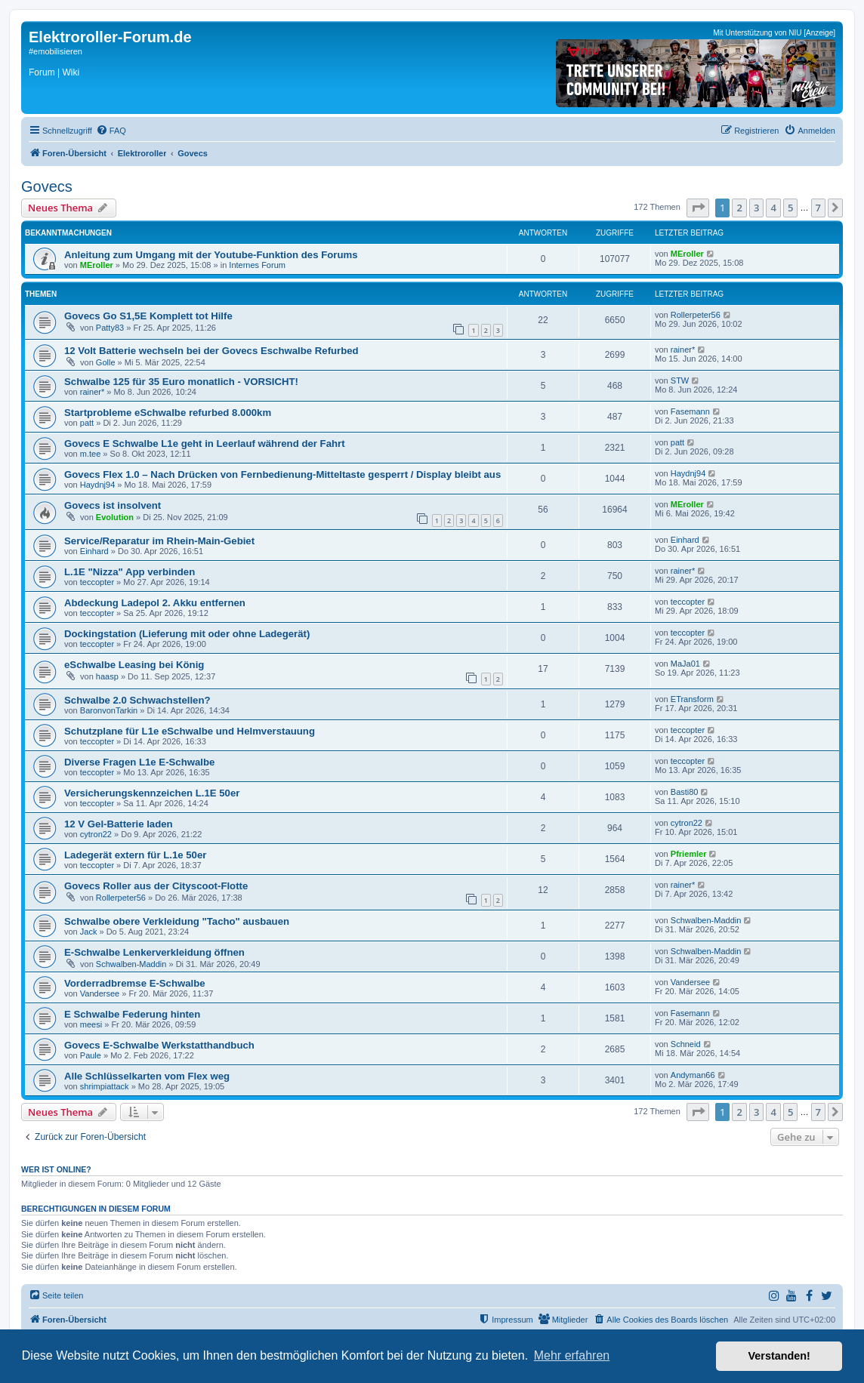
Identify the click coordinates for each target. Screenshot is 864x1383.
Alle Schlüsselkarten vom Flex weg (147, 1076)
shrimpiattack (104, 1086)
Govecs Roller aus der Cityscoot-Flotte (156, 886)
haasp (107, 676)
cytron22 (96, 834)
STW (680, 380)
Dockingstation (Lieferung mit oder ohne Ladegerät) (187, 633)
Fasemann (690, 411)
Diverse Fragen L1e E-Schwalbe (139, 762)
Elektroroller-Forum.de (110, 37)
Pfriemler (689, 853)
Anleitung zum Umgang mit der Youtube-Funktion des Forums (211, 254)
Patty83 (110, 327)
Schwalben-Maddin (706, 920)
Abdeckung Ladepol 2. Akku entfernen (154, 602)
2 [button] (739, 207)
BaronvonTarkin (108, 710)
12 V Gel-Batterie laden (118, 824)
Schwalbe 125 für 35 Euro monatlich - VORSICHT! (181, 381)
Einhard (94, 551)
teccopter (97, 582)
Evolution (115, 517)
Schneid (686, 1044)
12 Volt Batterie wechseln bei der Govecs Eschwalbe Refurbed (211, 350)
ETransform (692, 699)
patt (87, 422)
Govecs (47, 186)
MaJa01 (685, 663)
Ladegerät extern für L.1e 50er (135, 855)
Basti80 (685, 791)
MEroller (96, 265)
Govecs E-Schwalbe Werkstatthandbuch (159, 1045)
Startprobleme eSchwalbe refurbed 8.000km (167, 412)
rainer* (683, 349)
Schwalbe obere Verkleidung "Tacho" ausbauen (176, 921)
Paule (90, 1055)
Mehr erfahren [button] (572, 1355)
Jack (88, 931)
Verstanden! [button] (779, 1356)
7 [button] (818, 207)
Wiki (70, 72)
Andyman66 (693, 1075)
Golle (106, 362)
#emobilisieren (55, 51)
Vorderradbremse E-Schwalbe (134, 983)
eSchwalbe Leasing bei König (134, 664)
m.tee (90, 453)
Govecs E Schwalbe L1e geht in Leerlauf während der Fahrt (204, 443)
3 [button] (756, 207)
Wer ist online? (56, 1169)
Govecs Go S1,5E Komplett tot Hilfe (148, 316)
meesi (91, 1024)
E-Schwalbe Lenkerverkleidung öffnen (154, 952)
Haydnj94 (97, 484)
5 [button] (790, 207)
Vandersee (99, 993)
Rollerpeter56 (696, 314)
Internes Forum (257, 265)
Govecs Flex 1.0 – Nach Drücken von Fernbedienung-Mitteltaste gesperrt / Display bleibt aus (282, 474)
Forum (42, 72)
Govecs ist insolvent (112, 505)
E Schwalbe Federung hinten (132, 1014)
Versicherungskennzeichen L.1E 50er (151, 793)
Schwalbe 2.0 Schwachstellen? (137, 700)
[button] (698, 208)
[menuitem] (111, 131)
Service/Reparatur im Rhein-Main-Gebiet (159, 541)
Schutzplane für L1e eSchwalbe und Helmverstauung (189, 731)
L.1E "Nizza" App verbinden (129, 572)
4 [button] (773, 207)
